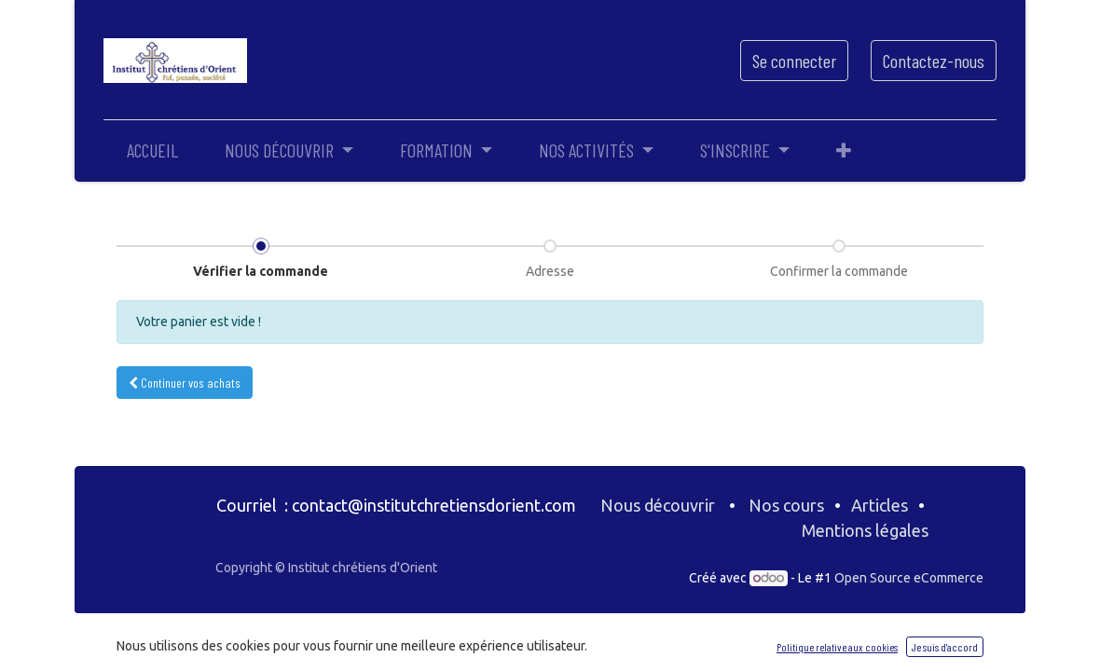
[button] (843, 150)
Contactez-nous (933, 60)
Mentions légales (867, 530)
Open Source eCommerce (908, 577)
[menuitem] (152, 150)
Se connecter (794, 60)
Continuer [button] (185, 382)
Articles (879, 505)
